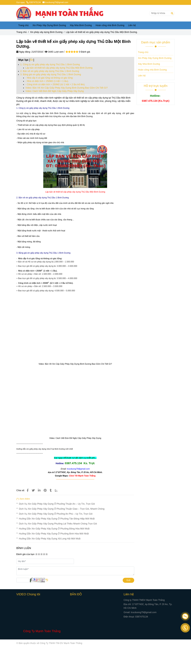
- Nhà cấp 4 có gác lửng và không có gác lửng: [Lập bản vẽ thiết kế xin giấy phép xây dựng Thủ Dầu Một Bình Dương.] (49, 78)
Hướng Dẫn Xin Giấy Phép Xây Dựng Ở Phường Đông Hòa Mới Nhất (54, 528)
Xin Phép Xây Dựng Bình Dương (49, 25)
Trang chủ (23, 25)
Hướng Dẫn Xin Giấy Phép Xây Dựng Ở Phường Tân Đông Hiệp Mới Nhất (57, 518)
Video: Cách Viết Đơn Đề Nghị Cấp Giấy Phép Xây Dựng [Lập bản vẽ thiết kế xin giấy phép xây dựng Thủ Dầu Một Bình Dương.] (54, 91)
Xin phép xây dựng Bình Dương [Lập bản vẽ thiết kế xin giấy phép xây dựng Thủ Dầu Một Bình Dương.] (46, 32)
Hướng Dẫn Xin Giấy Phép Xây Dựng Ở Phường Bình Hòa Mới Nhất (54, 533)
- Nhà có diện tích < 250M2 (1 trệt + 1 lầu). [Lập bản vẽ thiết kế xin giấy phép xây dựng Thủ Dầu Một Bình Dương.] (47, 81)
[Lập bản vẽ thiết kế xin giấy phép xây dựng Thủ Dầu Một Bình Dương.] (62, 13)
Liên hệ (132, 25)
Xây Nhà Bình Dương (81, 25)
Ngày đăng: (23, 52)
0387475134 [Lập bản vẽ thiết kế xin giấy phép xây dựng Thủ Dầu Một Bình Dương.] (34, 2)
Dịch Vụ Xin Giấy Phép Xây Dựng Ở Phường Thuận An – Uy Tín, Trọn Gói (57, 504)
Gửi (128, 580)
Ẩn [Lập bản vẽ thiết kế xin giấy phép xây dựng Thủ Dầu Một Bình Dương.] (31, 59)
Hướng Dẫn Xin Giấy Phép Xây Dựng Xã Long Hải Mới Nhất (49, 538)
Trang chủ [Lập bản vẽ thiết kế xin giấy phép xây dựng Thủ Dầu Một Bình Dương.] (21, 32)
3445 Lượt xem (54, 52)
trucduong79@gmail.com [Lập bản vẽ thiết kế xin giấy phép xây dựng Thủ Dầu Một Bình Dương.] (55, 2)
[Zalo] (58, 490)
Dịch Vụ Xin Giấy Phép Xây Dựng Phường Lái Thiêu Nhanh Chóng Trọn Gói (58, 523)
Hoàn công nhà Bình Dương (110, 25)
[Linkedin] (39, 490)
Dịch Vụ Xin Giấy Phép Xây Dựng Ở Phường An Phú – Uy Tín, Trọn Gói (55, 514)
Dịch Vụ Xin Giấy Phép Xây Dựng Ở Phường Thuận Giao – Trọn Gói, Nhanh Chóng (61, 509)
